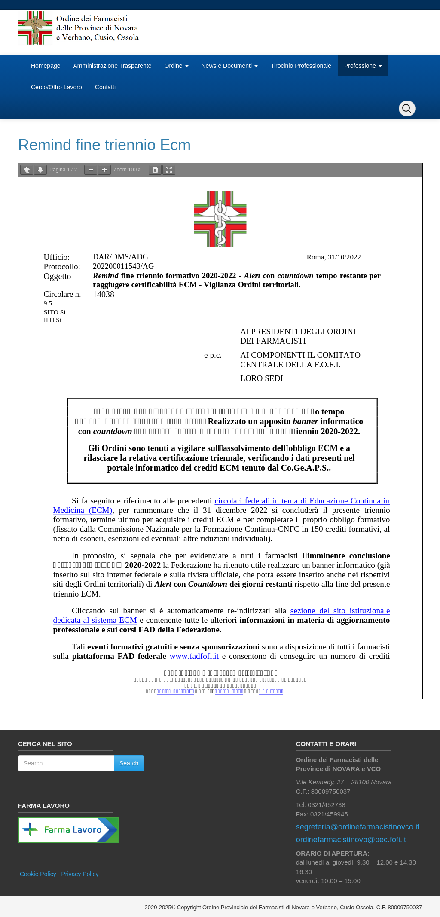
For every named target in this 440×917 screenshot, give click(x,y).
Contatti (105, 87)
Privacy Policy (79, 874)
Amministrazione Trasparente (112, 65)
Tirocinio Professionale (301, 65)
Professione (363, 65)
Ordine (177, 65)
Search (128, 763)
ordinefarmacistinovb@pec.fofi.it (351, 839)
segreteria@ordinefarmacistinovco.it (357, 827)
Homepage (46, 65)
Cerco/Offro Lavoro (56, 87)
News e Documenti (230, 65)
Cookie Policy (38, 874)
